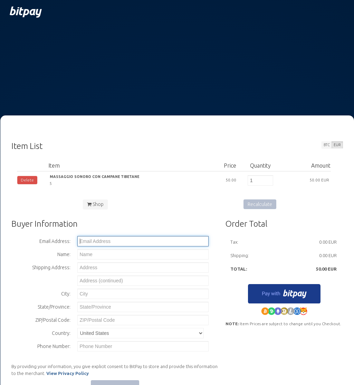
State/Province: (54, 307)
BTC (327, 145)
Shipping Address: (51, 267)
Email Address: (54, 241)
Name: (63, 254)
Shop (95, 204)
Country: (61, 333)
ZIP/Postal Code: (52, 320)
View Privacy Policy (67, 373)
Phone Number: (53, 346)
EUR (337, 145)
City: (65, 294)
